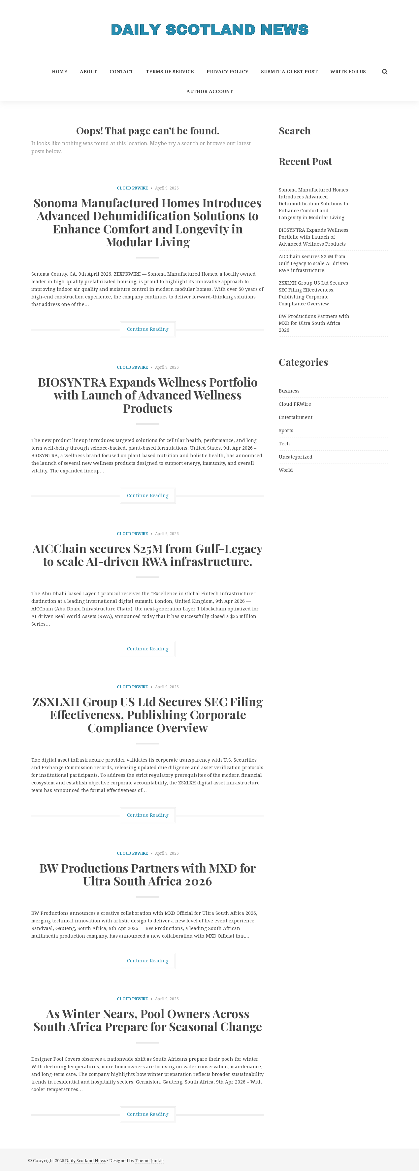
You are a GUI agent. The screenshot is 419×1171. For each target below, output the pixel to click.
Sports (286, 430)
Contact (121, 71)
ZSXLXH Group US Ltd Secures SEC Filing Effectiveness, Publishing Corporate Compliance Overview (148, 714)
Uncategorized (295, 457)
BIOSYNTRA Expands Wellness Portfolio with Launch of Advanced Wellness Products (148, 395)
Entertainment (295, 417)
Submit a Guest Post (289, 71)
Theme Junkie (149, 1160)
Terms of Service (170, 71)
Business (289, 391)
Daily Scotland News (85, 1160)
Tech (284, 443)
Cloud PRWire (132, 188)
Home (59, 71)
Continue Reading (148, 329)
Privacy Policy (227, 71)
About (88, 71)
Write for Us (348, 71)
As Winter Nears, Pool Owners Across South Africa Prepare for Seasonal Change (147, 1019)
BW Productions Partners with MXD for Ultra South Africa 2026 (147, 874)
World (286, 470)
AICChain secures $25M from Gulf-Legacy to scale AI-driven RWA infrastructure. (148, 554)
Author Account (209, 91)
